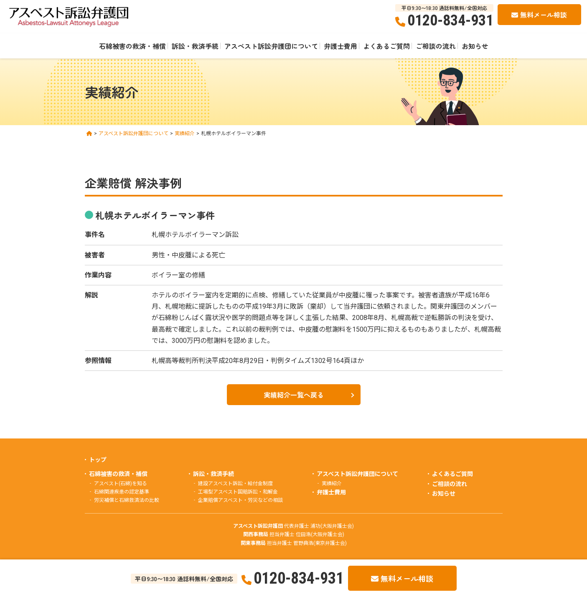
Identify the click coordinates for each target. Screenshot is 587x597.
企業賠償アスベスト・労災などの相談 (240, 500)
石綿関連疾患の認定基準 (121, 492)
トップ (98, 459)
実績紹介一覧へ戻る (294, 395)
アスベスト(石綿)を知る (120, 483)
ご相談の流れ (436, 46)
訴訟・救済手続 (195, 46)
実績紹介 (332, 483)
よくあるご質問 (386, 46)
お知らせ (475, 46)
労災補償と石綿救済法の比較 (126, 500)
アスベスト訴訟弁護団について (271, 46)
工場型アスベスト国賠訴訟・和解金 (238, 492)
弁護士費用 (340, 46)
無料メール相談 (543, 15)
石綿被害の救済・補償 (132, 46)
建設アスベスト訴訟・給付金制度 (235, 483)
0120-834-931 (450, 20)
